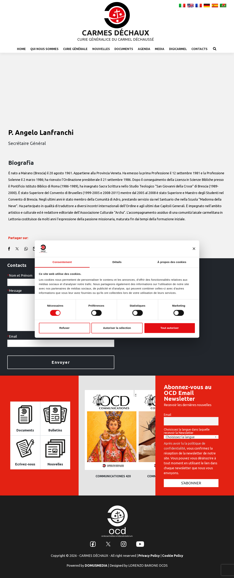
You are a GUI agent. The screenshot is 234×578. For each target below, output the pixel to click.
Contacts (199, 49)
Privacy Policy (149, 555)
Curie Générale (75, 49)
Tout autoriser (170, 328)
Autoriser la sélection (117, 328)
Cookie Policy (172, 555)
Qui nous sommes (44, 49)
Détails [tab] (117, 262)
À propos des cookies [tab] (171, 262)
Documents (123, 49)
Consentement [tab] (62, 262)
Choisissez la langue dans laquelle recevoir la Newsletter (187, 431)
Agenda (144, 49)
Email (167, 414)
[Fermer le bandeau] (194, 248)
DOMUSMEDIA (96, 565)
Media (159, 49)
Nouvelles (101, 49)
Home (21, 49)
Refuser (64, 328)
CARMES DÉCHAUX (115, 33)
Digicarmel (178, 49)
